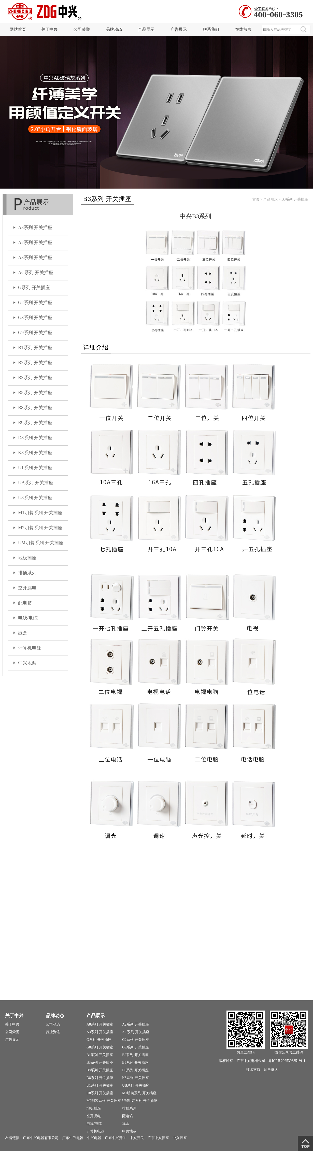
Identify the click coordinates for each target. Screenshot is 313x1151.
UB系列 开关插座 (35, 482)
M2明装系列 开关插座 (40, 527)
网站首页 (18, 29)
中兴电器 (94, 1138)
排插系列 (27, 572)
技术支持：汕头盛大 (262, 1070)
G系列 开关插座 (34, 287)
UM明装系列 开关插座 (40, 542)
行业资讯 (53, 1032)
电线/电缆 (28, 617)
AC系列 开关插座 (35, 272)
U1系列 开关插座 (35, 467)
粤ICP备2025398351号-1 (286, 1061)
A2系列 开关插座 (35, 242)
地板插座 (27, 557)
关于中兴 (49, 29)
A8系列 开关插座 (35, 227)
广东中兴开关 (115, 1138)
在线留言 (243, 29)
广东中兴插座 (158, 1138)
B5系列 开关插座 (35, 392)
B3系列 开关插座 (35, 377)
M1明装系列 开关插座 (40, 512)
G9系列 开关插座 (35, 332)
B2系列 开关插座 (35, 362)
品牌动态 (114, 29)
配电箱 (25, 602)
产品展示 (146, 29)
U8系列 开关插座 (35, 497)
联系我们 (211, 29)
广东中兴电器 (72, 1138)
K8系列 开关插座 (35, 452)
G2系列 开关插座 (35, 302)
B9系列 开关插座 (35, 422)
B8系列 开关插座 (35, 407)
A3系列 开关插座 (35, 257)
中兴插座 (180, 1138)
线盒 (22, 632)
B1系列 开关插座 (35, 347)
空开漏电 (27, 587)
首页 (256, 199)
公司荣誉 (82, 29)
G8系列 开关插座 (35, 317)
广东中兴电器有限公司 (41, 1138)
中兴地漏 (27, 662)
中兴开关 (137, 1138)
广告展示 (178, 29)
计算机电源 (29, 647)
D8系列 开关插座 (35, 437)
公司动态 (53, 1024)
